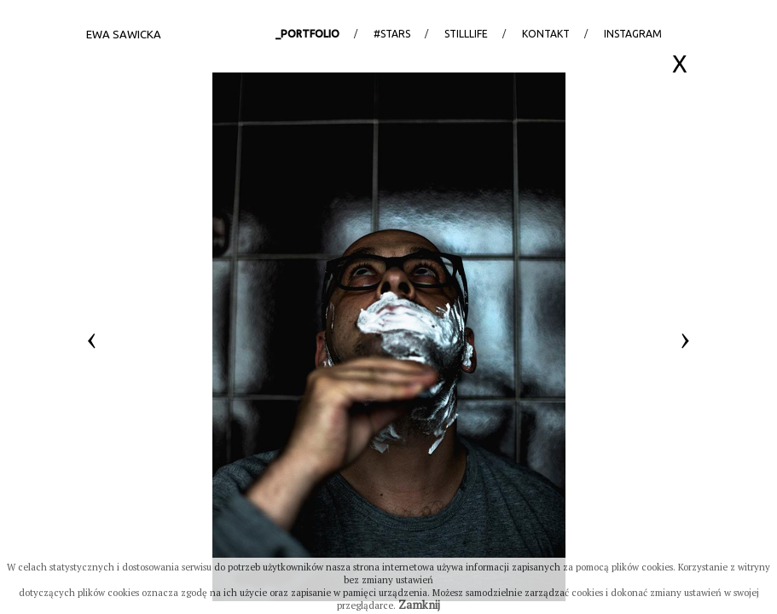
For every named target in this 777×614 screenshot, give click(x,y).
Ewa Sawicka (123, 34)
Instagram (633, 33)
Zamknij (419, 604)
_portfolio (307, 33)
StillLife (466, 33)
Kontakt (546, 33)
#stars (392, 33)
